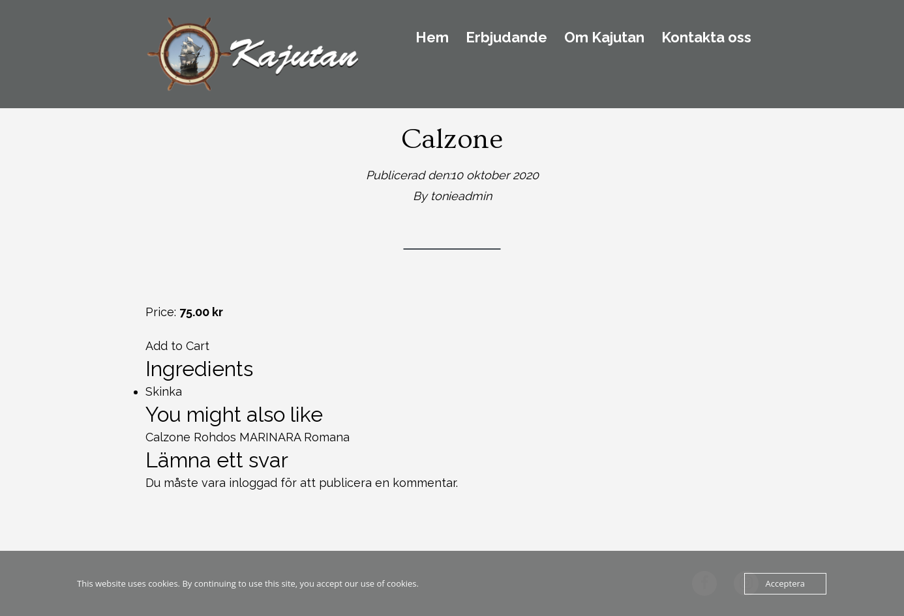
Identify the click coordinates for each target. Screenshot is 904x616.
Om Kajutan (604, 38)
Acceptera (785, 583)
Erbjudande (506, 38)
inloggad (253, 483)
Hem (432, 38)
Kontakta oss (706, 38)
